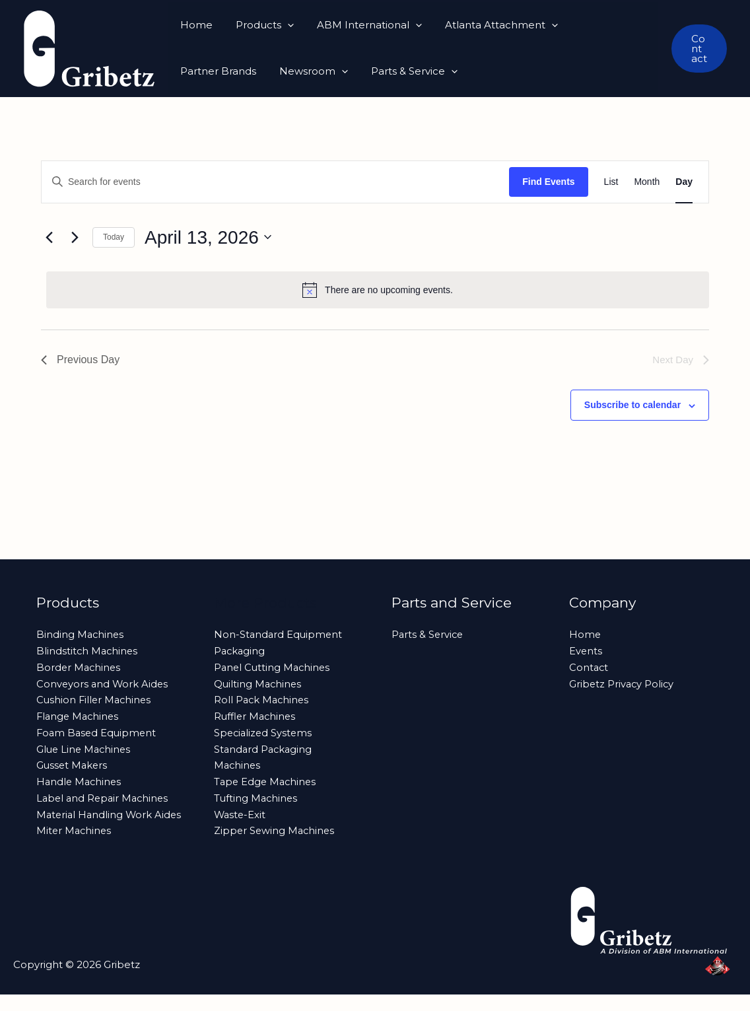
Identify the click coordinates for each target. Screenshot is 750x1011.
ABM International (360, 25)
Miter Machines (75, 847)
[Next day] (75, 237)
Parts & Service (310, 71)
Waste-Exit (240, 814)
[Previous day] (49, 237)
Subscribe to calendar (632, 405)
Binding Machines (80, 634)
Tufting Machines (257, 798)
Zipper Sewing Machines (275, 830)
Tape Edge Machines (267, 781)
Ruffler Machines (256, 716)
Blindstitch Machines (88, 651)
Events (586, 651)
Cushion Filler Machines (95, 699)
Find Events (548, 181)
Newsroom (212, 71)
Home (194, 24)
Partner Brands (604, 24)
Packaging (240, 651)
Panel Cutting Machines (273, 667)
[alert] (377, 289)
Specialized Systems (264, 732)
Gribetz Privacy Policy (622, 684)
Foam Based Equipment (98, 732)
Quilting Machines (259, 684)
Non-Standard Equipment (279, 634)
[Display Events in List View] (611, 182)
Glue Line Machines (85, 749)
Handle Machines (80, 781)
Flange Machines (79, 716)
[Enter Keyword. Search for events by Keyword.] (275, 182)
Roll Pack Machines (263, 699)
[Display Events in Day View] (684, 182)
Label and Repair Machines (104, 798)
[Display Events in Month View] (647, 182)
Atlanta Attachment (489, 25)
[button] (282, 25)
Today (113, 237)
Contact (589, 667)
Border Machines (79, 667)
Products (259, 25)
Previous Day (80, 359)
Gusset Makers (73, 765)
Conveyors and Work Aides (103, 684)
